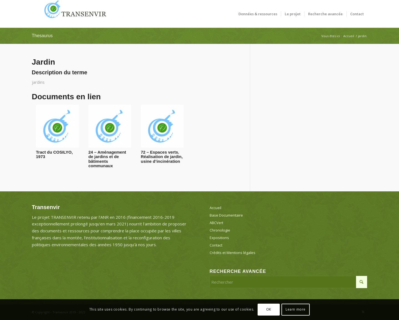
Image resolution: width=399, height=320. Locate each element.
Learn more (296, 309)
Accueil (215, 207)
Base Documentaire (226, 215)
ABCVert (216, 222)
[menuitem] (258, 14)
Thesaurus (42, 35)
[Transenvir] (73, 14)
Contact (216, 245)
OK (268, 309)
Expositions (219, 237)
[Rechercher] (288, 282)
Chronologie (220, 230)
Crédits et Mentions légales (232, 252)
